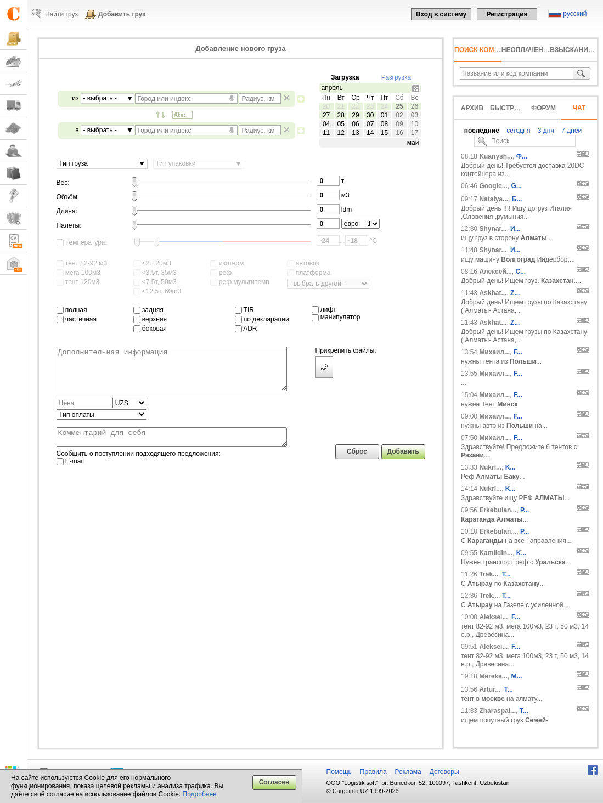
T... (506, 574)
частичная (77, 319)
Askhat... (492, 293)
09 (399, 124)
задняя (148, 310)
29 (355, 115)
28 (341, 115)
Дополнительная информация (172, 373)
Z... (515, 293)
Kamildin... (495, 553)
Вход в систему (441, 14)
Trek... (488, 574)
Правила (373, 772)
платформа (309, 272)
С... (520, 271)
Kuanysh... (495, 156)
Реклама (408, 772)
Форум (543, 108)
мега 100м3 (78, 272)
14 (370, 133)
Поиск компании (486, 50)
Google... (493, 186)
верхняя (150, 319)
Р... (524, 510)
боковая (150, 328)
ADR (246, 328)
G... (516, 186)
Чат (579, 108)
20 (326, 106)
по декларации (262, 319)
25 (399, 106)
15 (384, 133)
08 (384, 124)
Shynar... (492, 229)
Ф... (521, 156)
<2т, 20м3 (152, 263)
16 (399, 133)
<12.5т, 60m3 (157, 291)
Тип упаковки (176, 163)
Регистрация (506, 14)
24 (384, 106)
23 (370, 106)
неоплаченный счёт (539, 50)
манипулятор (336, 317)
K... (510, 467)
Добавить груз (121, 14)
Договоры (444, 772)
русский (575, 14)
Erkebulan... (497, 510)
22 (355, 106)
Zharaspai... (497, 711)
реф (221, 272)
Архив (472, 108)
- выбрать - (100, 98)
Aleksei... (493, 617)
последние (481, 130)
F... (518, 352)
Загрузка (345, 77)
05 (341, 124)
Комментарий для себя (172, 447)
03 (414, 115)
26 (414, 106)
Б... (517, 199)
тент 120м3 (78, 282)
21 (341, 106)
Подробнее (200, 794)
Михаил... (494, 352)
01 (384, 115)
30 (370, 115)
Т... (524, 711)
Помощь (339, 772)
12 (341, 133)
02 (399, 115)
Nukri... (490, 467)
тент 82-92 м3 (82, 263)
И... (515, 229)
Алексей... (495, 271)
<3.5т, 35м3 (155, 272)
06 (355, 124)
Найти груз (61, 14)
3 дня (545, 130)
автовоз (303, 263)
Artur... (489, 689)
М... (516, 676)
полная (72, 310)
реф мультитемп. (241, 282)
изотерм (227, 263)
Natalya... (493, 199)
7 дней (571, 130)
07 (370, 124)
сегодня (518, 130)
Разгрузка (396, 77)
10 (414, 124)
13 (355, 133)
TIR (244, 310)
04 (326, 124)
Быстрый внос (518, 108)
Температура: (82, 242)
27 (326, 115)
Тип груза (73, 163)
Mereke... (493, 676)
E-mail (70, 473)
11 (326, 133)
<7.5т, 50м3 (155, 282)
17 (414, 133)
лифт (324, 309)
